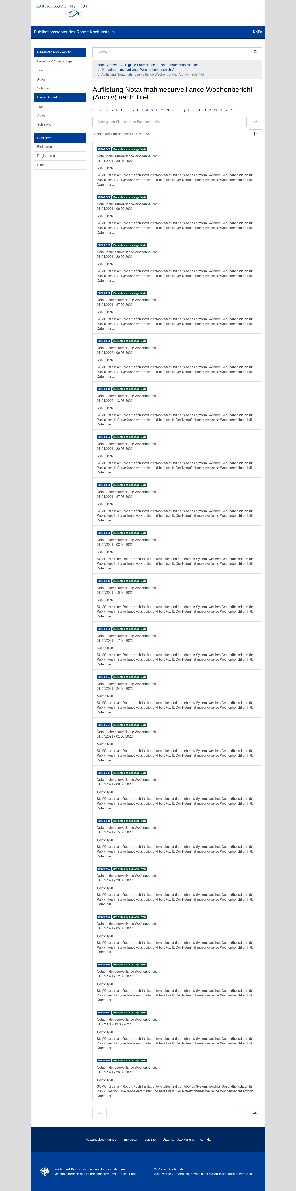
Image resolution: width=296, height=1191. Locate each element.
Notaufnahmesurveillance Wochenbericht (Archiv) (138, 69)
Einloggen (44, 146)
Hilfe (40, 165)
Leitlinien (151, 1139)
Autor (41, 79)
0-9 (94, 110)
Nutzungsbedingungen (101, 1139)
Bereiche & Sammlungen (55, 61)
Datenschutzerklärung (179, 1139)
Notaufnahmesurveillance (179, 65)
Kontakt (205, 1139)
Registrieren (46, 156)
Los (254, 122)
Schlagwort (45, 88)
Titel (40, 70)
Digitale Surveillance (140, 65)
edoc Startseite (108, 65)
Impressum (131, 1139)
